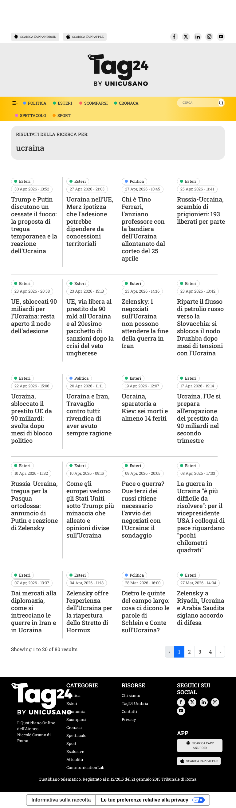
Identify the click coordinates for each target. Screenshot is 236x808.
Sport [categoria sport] (71, 743)
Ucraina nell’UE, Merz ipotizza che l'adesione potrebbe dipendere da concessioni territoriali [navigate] (89, 221)
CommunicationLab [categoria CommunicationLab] (85, 767)
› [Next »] (220, 651)
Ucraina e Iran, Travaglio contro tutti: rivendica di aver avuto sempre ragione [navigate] (89, 414)
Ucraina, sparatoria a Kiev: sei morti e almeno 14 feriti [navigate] (145, 407)
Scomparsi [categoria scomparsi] (76, 719)
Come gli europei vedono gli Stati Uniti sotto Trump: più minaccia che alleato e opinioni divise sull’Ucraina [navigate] (90, 509)
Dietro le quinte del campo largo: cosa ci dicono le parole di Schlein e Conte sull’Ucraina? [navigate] (145, 611)
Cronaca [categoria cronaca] (74, 727)
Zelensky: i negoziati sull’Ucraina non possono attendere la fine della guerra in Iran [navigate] (145, 323)
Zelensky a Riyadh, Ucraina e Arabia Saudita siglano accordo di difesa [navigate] (200, 607)
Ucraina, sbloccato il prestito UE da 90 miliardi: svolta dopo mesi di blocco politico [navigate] (31, 418)
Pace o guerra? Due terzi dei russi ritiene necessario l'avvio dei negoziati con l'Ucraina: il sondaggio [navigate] (143, 509)
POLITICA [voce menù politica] (37, 103)
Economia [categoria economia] (75, 711)
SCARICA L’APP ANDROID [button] (35, 36)
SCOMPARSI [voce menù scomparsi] (96, 103)
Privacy (129, 719)
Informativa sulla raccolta (61, 799)
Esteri (24, 181)
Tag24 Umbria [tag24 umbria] (135, 703)
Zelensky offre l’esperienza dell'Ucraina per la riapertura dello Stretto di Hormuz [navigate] (89, 611)
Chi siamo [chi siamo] (131, 695)
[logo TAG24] (118, 69)
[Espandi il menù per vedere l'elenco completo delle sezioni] (15, 103)
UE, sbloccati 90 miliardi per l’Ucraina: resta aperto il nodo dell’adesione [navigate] (34, 316)
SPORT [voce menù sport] (64, 115)
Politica (137, 181)
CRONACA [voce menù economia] (129, 103)
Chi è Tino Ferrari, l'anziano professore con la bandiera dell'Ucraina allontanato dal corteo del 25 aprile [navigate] (143, 228)
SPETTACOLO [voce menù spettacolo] (33, 115)
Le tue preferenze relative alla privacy (144, 799)
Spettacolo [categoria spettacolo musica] (76, 735)
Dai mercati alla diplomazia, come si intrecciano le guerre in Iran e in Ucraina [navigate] (34, 611)
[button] (174, 37)
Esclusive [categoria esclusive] (75, 751)
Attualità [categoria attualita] (74, 759)
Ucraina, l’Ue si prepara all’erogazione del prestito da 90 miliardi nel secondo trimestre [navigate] (199, 418)
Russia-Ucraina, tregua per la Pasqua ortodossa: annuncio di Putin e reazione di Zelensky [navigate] (34, 505)
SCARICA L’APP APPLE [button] (85, 36)
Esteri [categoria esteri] (71, 703)
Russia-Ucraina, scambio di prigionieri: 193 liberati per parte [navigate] (201, 210)
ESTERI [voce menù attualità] (65, 103)
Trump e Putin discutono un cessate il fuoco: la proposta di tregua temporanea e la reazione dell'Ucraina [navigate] (34, 225)
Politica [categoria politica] (73, 695)
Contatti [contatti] (129, 711)
